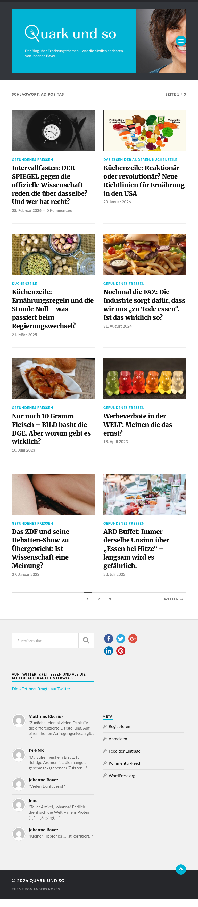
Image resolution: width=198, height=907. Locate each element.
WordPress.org (122, 782)
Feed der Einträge (125, 758)
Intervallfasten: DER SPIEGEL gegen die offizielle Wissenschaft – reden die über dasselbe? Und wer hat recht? (52, 186)
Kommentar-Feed (124, 770)
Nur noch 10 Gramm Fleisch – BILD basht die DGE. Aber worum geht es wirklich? (53, 434)
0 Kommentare (60, 212)
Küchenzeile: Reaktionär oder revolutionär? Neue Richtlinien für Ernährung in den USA (143, 181)
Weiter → (174, 607)
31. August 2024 (117, 338)
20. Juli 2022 (114, 582)
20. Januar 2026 (117, 203)
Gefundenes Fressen (32, 160)
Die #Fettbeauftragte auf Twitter (41, 696)
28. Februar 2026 (27, 212)
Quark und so (48, 888)
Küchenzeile (164, 160)
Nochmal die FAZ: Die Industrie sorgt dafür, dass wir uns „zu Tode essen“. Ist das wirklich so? (140, 312)
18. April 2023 (115, 447)
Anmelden (118, 746)
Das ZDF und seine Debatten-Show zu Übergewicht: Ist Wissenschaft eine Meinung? (41, 556)
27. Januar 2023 (26, 582)
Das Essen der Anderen (126, 160)
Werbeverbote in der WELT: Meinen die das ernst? (139, 430)
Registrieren (119, 734)
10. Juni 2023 (23, 455)
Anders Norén (47, 897)
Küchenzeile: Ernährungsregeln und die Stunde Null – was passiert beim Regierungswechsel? (49, 312)
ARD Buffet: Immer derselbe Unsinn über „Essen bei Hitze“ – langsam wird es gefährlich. (137, 556)
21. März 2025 (24, 338)
